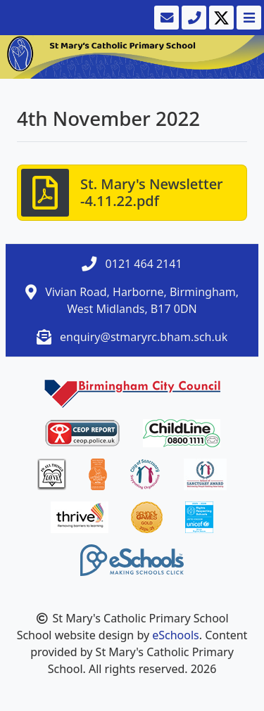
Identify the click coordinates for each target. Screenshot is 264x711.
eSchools (175, 635)
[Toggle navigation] (247, 18)
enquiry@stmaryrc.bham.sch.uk (143, 337)
